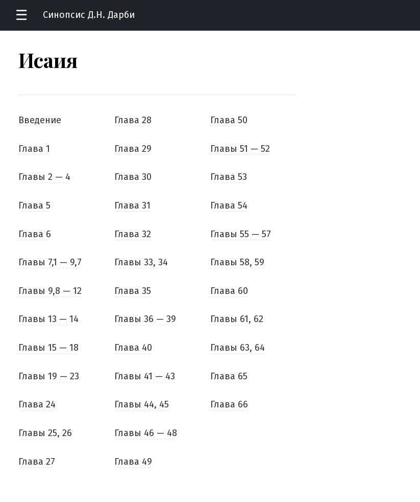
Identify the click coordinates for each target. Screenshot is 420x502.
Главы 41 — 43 (144, 376)
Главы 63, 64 (237, 347)
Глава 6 (34, 234)
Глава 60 (229, 290)
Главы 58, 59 (237, 262)
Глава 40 (133, 347)
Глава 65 (229, 376)
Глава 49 (133, 461)
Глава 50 (229, 120)
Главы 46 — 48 (145, 433)
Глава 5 (34, 205)
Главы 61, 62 (236, 319)
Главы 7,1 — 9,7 (50, 262)
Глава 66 (229, 404)
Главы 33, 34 (141, 262)
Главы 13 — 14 (48, 319)
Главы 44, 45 (141, 404)
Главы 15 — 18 (48, 347)
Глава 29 (133, 148)
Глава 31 (132, 205)
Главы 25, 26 (45, 433)
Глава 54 (229, 205)
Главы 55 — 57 (240, 234)
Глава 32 (132, 234)
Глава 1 (34, 148)
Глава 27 (36, 461)
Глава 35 (132, 290)
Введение (39, 120)
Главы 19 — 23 (48, 376)
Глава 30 (133, 176)
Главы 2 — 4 (44, 176)
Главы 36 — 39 (145, 319)
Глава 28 (133, 120)
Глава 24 (37, 404)
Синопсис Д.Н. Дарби (89, 14)
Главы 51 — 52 (240, 148)
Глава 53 (228, 176)
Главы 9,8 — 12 (50, 290)
